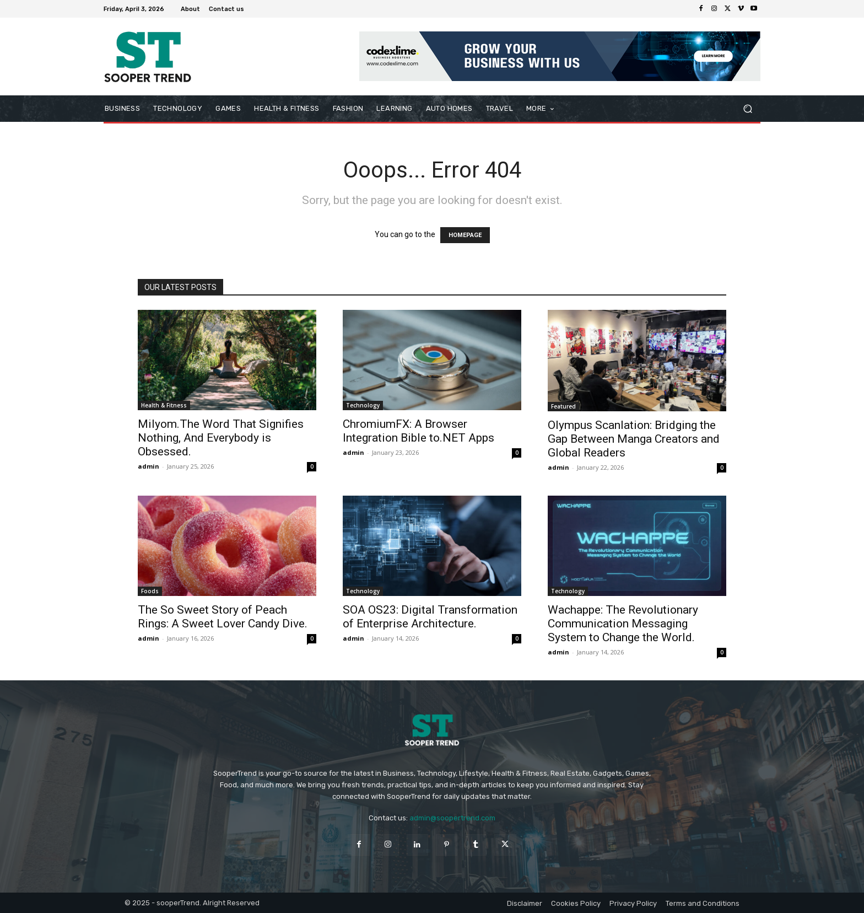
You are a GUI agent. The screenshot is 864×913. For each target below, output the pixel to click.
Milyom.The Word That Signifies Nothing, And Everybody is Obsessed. (221, 437)
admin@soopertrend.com (452, 818)
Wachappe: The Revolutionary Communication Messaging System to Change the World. (623, 623)
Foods (150, 591)
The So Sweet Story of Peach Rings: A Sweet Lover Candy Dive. (222, 616)
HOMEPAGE (465, 235)
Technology (363, 405)
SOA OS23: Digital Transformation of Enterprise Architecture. (430, 616)
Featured (563, 406)
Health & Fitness (164, 405)
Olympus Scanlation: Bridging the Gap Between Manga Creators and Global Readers (634, 438)
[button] (747, 109)
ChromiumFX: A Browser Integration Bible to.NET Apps (418, 430)
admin (148, 466)
